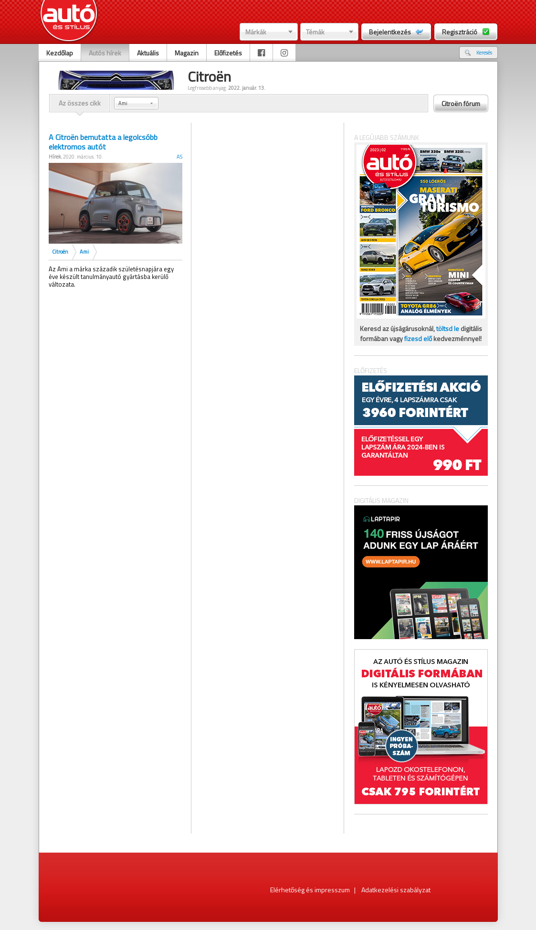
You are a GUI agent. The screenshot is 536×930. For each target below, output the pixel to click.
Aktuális (148, 53)
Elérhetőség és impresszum (310, 890)
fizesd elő (418, 338)
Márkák (255, 32)
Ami (84, 252)
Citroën (60, 252)
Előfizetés (228, 53)
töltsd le (447, 328)
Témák (315, 32)
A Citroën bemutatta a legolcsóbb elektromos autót (103, 141)
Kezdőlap (59, 53)
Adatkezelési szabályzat (396, 890)
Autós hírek (105, 53)
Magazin (187, 53)
